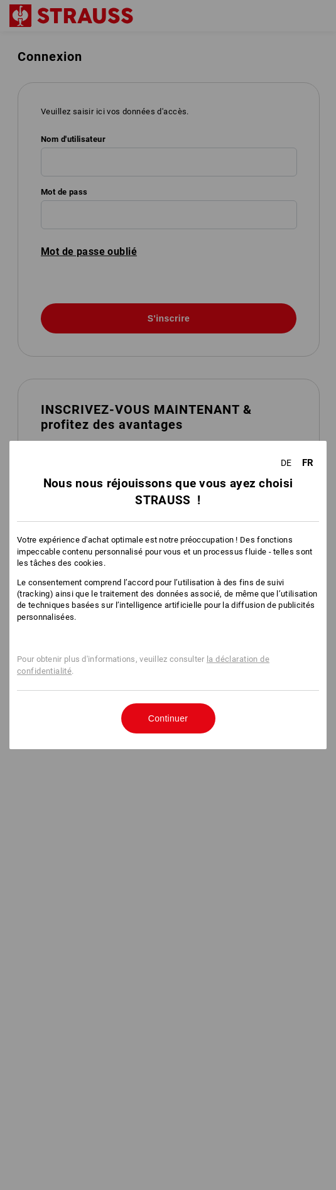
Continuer (168, 718)
